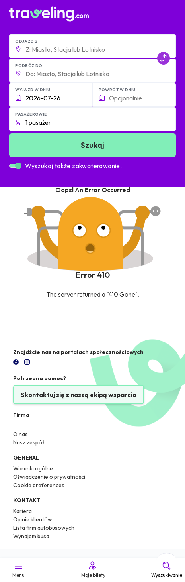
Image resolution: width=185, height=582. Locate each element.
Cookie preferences (38, 485)
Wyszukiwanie (166, 569)
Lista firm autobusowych (43, 527)
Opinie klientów (32, 519)
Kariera (22, 511)
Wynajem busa (31, 536)
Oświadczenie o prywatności (49, 476)
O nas (20, 434)
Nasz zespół (29, 442)
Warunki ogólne (33, 468)
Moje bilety (92, 569)
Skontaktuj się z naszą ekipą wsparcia (78, 395)
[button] (92, 46)
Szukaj (92, 145)
